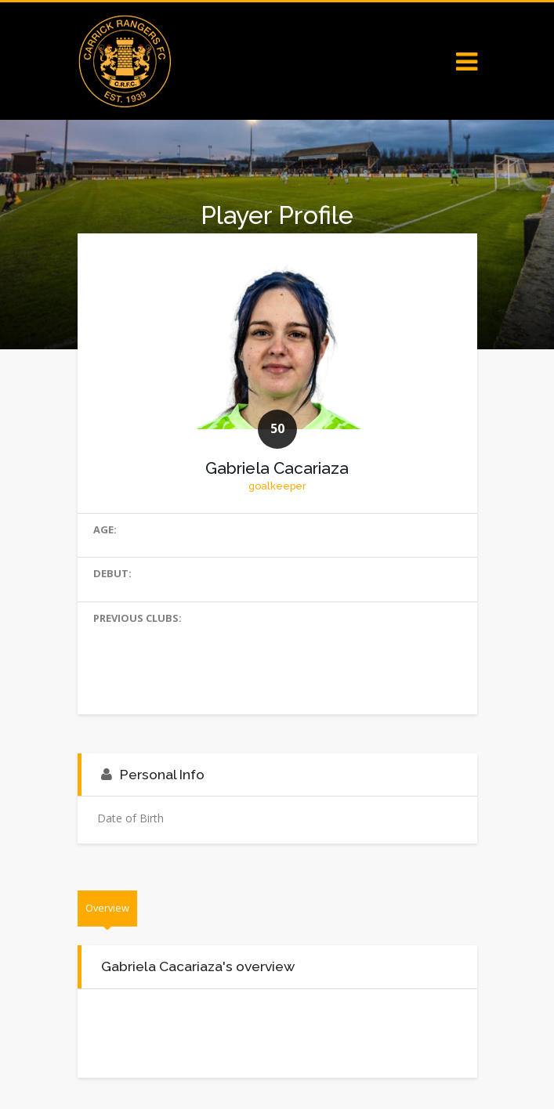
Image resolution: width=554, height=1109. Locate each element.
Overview (107, 908)
